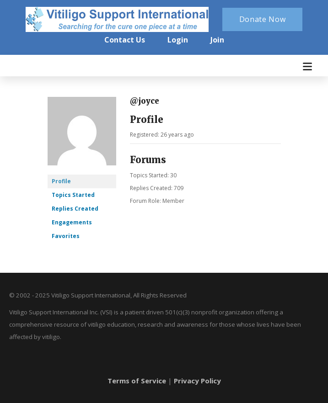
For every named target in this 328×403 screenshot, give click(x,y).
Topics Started (73, 195)
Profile (61, 181)
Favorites (66, 236)
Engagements (72, 222)
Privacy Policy (197, 380)
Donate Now (262, 19)
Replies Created (75, 208)
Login (177, 40)
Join (217, 40)
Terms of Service (137, 380)
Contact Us (124, 40)
